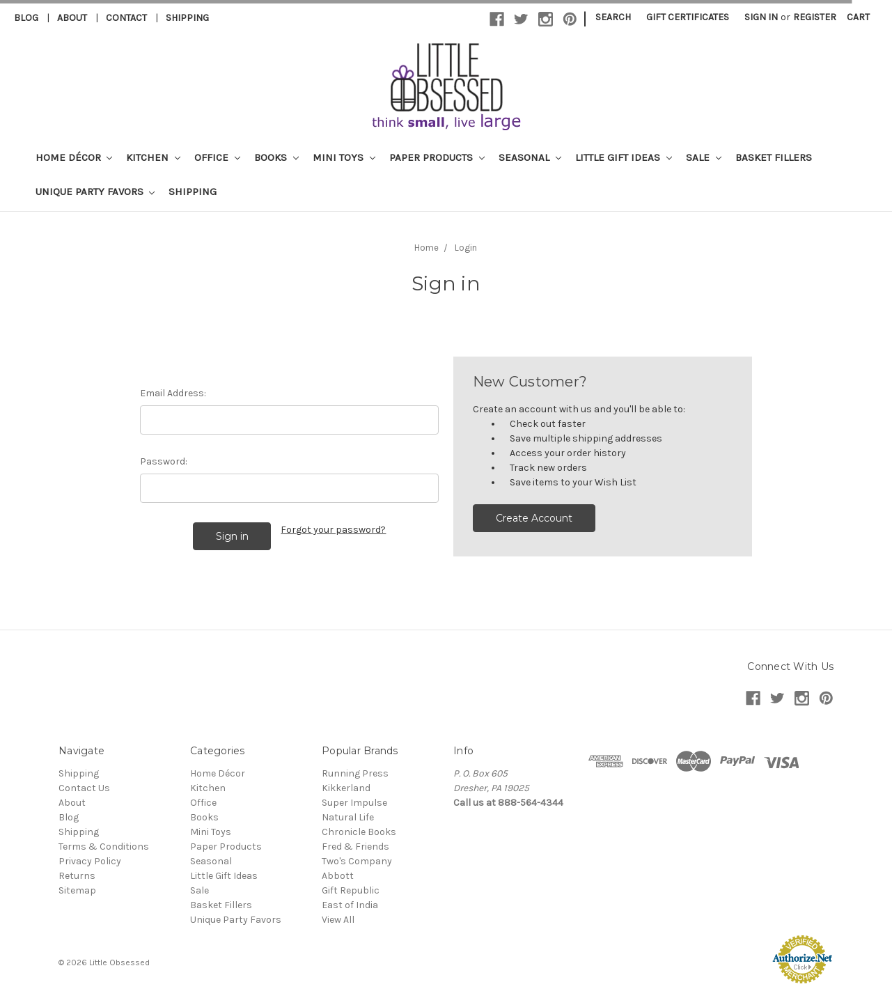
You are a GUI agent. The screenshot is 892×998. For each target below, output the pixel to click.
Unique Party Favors (95, 191)
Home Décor (74, 157)
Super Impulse (354, 803)
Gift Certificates (687, 17)
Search (613, 17)
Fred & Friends (355, 846)
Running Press (355, 773)
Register (814, 17)
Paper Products (437, 157)
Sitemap (77, 890)
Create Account (534, 518)
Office (217, 157)
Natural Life (348, 817)
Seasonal (530, 157)
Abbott (338, 876)
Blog (26, 18)
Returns (76, 876)
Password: (163, 461)
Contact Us (84, 788)
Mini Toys (344, 157)
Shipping (187, 18)
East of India (350, 905)
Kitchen (153, 157)
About (72, 18)
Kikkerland (346, 788)
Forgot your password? (333, 530)
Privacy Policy (89, 861)
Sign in (761, 17)
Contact (126, 18)
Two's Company (357, 861)
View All (338, 920)
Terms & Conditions (103, 846)
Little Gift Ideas (623, 157)
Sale (703, 157)
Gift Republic (351, 890)
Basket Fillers (773, 157)
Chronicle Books (359, 832)
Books (276, 157)
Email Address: (173, 393)
